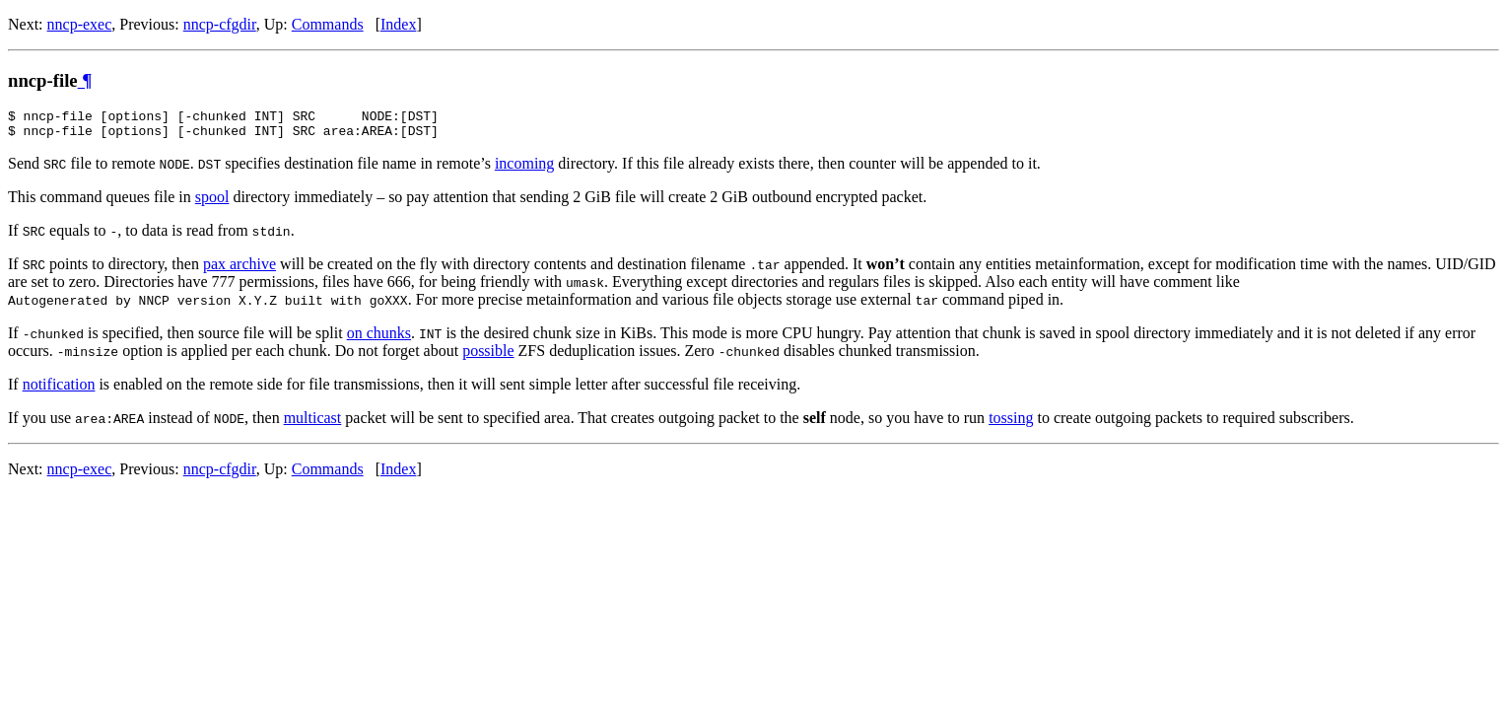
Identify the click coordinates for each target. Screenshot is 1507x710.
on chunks (379, 338)
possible (488, 356)
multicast (313, 423)
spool (212, 202)
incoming (524, 169)
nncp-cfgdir (219, 24)
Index (398, 24)
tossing (1011, 423)
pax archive (239, 269)
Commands (328, 24)
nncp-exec (79, 24)
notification (59, 390)
